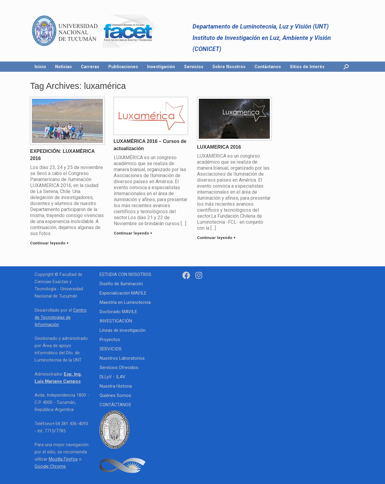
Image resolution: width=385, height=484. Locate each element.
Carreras (90, 66)
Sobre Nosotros (228, 66)
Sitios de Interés (307, 66)
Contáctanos (267, 66)
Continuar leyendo (49, 243)
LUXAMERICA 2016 (219, 147)
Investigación (161, 66)
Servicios (193, 66)
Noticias (63, 66)
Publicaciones (123, 66)
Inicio (40, 66)
